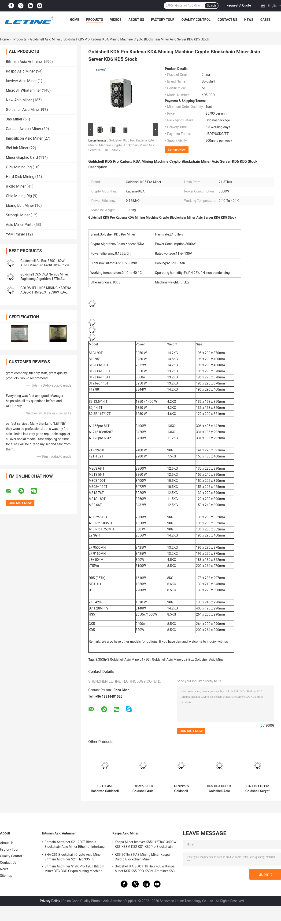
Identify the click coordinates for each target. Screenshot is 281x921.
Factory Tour (162, 20)
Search (211, 5)
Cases (265, 20)
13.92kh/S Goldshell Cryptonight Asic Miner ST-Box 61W (181, 788)
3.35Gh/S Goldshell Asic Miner (118, 659)
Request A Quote (238, 5)
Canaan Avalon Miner (23, 129)
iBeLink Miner (17, 148)
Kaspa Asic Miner (20, 71)
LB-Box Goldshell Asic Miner (204, 659)
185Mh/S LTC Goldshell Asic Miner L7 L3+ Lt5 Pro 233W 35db (142, 788)
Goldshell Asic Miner (45, 39)
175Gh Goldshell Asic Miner (162, 659)
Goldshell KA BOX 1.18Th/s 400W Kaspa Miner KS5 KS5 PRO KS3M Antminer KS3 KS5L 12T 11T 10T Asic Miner (145, 869)
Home (74, 20)
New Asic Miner (19, 100)
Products (94, 20)
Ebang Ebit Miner (20, 205)
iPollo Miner (16, 186)
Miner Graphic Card (22, 157)
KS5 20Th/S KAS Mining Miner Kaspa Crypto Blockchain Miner (142, 857)
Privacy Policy (50, 901)
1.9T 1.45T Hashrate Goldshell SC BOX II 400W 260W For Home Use (105, 788)
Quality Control (196, 20)
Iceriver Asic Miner (21, 81)
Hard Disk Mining (20, 176)
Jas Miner (14, 119)
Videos (116, 20)
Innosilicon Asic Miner (24, 138)
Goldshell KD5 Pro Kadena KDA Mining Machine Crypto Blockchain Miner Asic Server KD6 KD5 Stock (121, 145)
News (248, 20)
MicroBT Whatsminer (23, 90)
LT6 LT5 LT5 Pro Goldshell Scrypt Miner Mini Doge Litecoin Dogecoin (257, 788)
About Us (136, 20)
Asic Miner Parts (19, 224)
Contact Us (227, 20)
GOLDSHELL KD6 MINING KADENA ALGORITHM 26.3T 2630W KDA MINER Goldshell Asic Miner (45, 292)
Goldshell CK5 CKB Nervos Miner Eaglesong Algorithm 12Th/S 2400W (44, 278)
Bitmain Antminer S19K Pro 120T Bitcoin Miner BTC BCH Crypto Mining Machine (74, 868)
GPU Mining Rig (19, 167)
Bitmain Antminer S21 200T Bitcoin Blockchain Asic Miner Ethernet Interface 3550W (74, 845)
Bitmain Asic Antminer (24, 61)
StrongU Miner (18, 215)
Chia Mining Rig (19, 196)
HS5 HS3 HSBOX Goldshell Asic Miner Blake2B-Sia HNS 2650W (219, 788)
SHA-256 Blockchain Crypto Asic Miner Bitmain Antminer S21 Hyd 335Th (73, 857)
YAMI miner (15, 234)
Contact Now (176, 149)
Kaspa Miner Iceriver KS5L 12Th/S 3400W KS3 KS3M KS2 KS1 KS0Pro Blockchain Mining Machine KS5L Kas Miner (146, 845)
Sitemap (6, 875)
